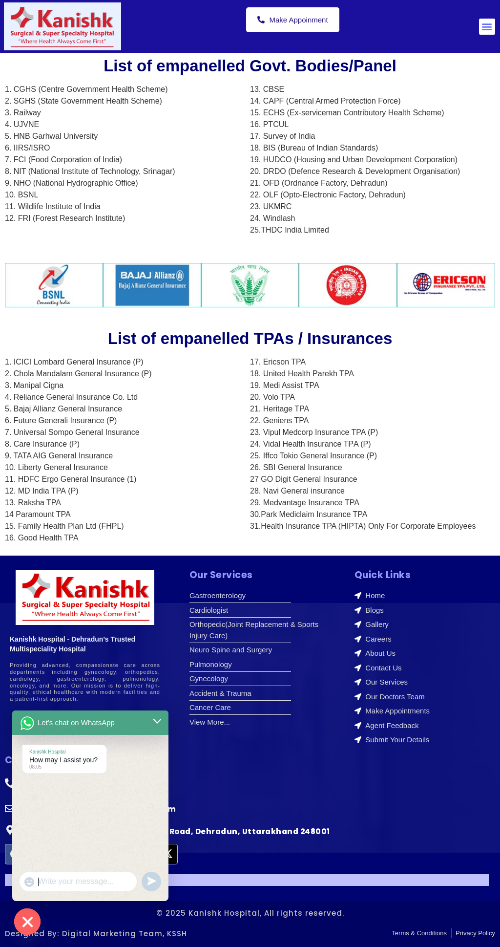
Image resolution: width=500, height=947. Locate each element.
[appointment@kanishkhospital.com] (10, 809)
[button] (487, 27)
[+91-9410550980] (10, 783)
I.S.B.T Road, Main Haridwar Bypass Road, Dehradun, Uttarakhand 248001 (175, 831)
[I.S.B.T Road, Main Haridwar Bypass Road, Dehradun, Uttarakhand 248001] (10, 830)
